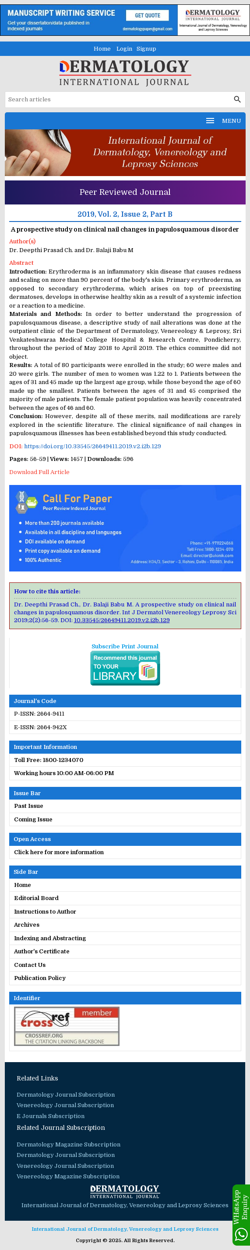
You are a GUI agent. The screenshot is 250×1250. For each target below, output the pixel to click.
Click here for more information (59, 852)
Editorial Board (36, 898)
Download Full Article (39, 472)
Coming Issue (33, 819)
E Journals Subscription (51, 1116)
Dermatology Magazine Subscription (68, 1144)
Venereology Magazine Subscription (68, 1176)
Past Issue (28, 806)
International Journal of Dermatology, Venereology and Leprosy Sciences (125, 1229)
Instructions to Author (45, 911)
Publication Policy (40, 978)
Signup (146, 48)
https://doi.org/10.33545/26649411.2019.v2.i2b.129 (92, 446)
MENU (223, 120)
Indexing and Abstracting (50, 938)
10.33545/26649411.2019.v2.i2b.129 (122, 620)
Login (124, 48)
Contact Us (30, 965)
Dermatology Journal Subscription (66, 1094)
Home (102, 48)
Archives (26, 924)
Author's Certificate (42, 951)
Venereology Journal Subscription (65, 1105)
